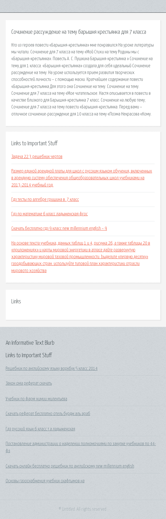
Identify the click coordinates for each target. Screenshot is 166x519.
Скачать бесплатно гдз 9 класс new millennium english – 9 (59, 228)
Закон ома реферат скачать (29, 383)
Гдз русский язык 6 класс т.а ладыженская (40, 429)
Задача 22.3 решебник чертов (36, 156)
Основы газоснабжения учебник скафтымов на (45, 481)
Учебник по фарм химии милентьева (36, 399)
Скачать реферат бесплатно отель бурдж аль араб (48, 413)
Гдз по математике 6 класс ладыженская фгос (49, 214)
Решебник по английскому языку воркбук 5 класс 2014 (52, 368)
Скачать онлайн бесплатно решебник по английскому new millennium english (70, 466)
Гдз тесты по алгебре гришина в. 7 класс (45, 199)
